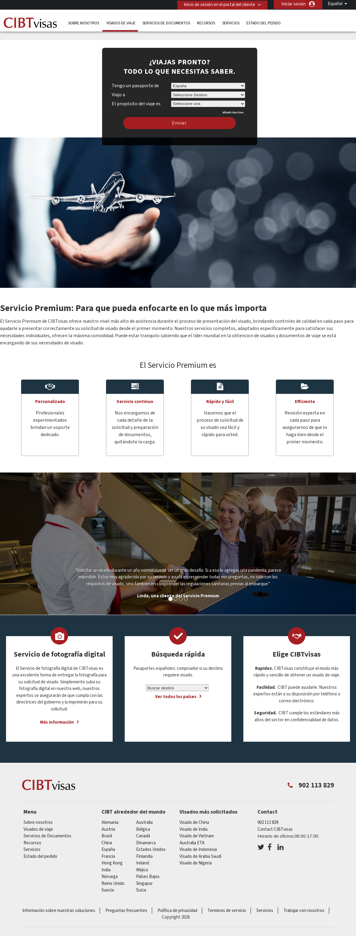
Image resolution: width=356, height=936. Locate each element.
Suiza (141, 890)
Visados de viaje (121, 22)
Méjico (142, 870)
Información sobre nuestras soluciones (58, 910)
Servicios (230, 22)
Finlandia (144, 856)
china (106, 843)
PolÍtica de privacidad (177, 910)
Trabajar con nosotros (303, 910)
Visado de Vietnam (197, 836)
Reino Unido (112, 883)
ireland (142, 863)
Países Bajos (148, 876)
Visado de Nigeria (196, 863)
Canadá (143, 836)
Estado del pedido (263, 22)
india (106, 870)
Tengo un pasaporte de (135, 85)
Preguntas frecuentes (126, 910)
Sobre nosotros (83, 22)
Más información (57, 722)
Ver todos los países (175, 697)
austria (108, 829)
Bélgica (143, 829)
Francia (108, 856)
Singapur (144, 883)
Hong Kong (112, 863)
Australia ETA (192, 843)
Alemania (109, 822)
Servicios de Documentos (166, 22)
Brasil (106, 836)
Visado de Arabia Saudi (200, 856)
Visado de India (194, 829)
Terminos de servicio (227, 910)
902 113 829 (268, 822)
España (108, 849)
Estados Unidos (151, 849)
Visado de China (194, 822)
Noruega (109, 876)
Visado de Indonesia (198, 849)
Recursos (206, 22)
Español (335, 4)
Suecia (107, 890)
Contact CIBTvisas (275, 829)
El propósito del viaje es (136, 102)
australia (144, 822)
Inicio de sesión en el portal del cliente (218, 4)
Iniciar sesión (293, 4)
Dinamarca (146, 843)
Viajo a (118, 94)
